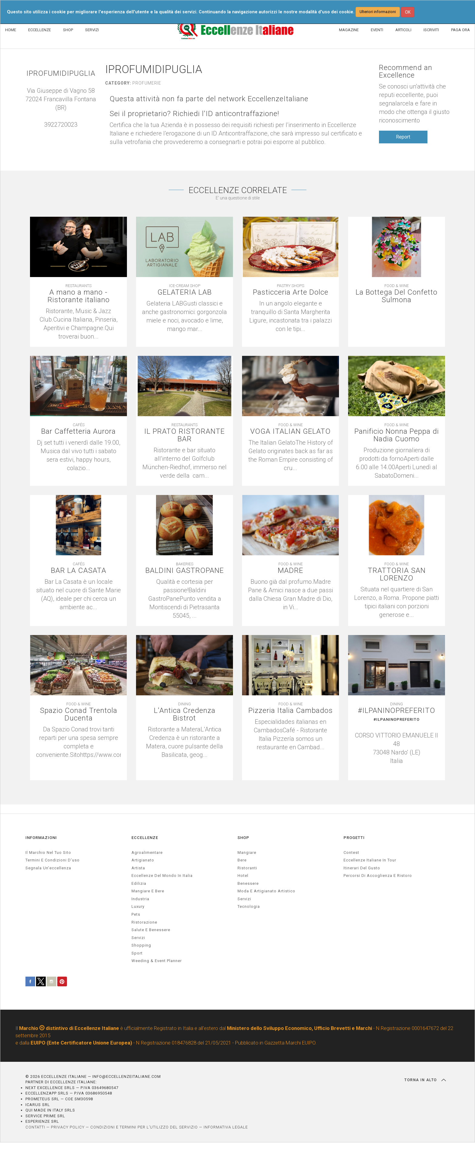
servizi (138, 937)
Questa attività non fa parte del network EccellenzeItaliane (209, 99)
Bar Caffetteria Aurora (78, 431)
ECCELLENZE (39, 30)
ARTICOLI (403, 30)
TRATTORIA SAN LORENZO (397, 574)
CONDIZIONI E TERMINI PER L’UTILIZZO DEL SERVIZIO (144, 1127)
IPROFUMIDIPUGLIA (60, 73)
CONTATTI (35, 1127)
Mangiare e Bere (147, 891)
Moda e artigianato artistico (266, 891)
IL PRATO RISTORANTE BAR (184, 435)
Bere (242, 860)
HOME (10, 30)
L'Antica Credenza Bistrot (184, 714)
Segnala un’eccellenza (48, 868)
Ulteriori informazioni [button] (378, 11)
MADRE (290, 570)
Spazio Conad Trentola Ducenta (78, 714)
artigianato (142, 860)
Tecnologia (249, 906)
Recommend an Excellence (405, 71)
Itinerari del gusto (362, 868)
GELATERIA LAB (185, 292)
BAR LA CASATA (78, 570)
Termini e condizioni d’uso (52, 860)
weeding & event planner (156, 960)
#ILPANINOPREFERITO (396, 710)
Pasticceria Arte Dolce (290, 292)
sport (137, 953)
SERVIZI (92, 30)
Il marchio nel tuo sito (48, 852)
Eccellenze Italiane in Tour (370, 860)
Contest (351, 852)
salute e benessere (150, 930)
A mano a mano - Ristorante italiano (79, 296)
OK (407, 12)
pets (135, 914)
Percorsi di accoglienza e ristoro (378, 875)
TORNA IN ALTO (425, 1080)
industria (140, 899)
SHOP (68, 30)
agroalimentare (147, 852)
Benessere (248, 883)
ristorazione (144, 922)
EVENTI (377, 30)
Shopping (141, 945)
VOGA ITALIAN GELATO (290, 431)
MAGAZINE (349, 30)
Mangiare (247, 852)
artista (138, 868)
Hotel (243, 875)
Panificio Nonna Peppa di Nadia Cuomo (396, 435)
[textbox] (396, 741)
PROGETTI (354, 837)
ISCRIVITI (431, 30)
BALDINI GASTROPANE (184, 570)
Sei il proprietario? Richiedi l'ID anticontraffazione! (194, 114)
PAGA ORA (460, 30)
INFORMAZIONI (41, 837)
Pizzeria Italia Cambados (290, 710)
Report (403, 137)
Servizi (244, 899)
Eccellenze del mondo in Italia (162, 875)
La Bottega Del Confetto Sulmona (396, 296)
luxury (137, 906)
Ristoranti (247, 868)
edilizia (138, 883)
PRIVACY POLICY (68, 1127)
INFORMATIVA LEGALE (226, 1127)
